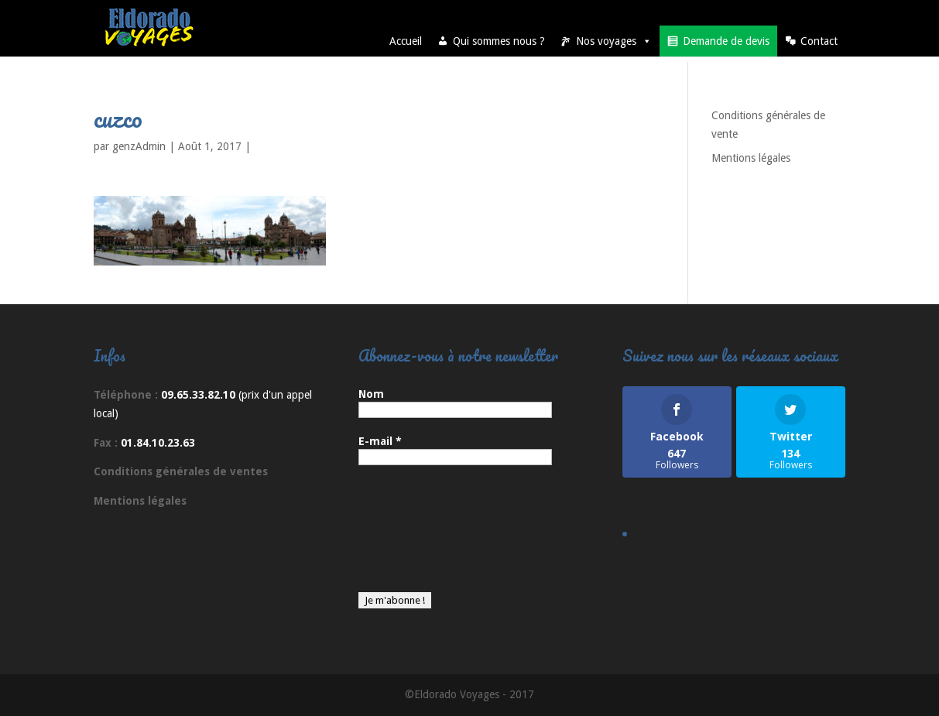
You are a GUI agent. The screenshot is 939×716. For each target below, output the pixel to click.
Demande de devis (726, 41)
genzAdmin (139, 146)
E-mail (380, 441)
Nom (371, 394)
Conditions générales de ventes (181, 471)
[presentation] (421, 536)
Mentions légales (750, 158)
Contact (819, 41)
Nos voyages (614, 41)
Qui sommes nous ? (499, 41)
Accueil (405, 41)
